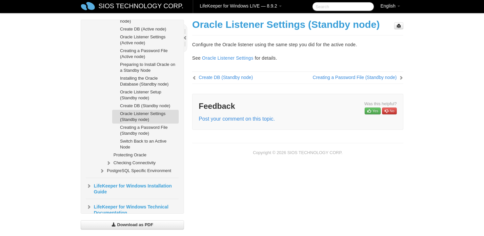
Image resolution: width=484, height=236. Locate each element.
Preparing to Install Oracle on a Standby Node (147, 67)
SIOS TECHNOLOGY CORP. (140, 6)
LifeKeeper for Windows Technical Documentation (127, 209)
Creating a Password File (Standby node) (144, 130)
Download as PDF (132, 224)
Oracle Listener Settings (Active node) (143, 39)
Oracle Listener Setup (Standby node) (140, 94)
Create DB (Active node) (143, 29)
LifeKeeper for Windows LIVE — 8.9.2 (241, 6)
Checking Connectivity (131, 163)
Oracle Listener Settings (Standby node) (143, 116)
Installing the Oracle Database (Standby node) (144, 81)
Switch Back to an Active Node (143, 144)
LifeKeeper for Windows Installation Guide (129, 188)
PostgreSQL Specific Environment (135, 171)
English (390, 6)
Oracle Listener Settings (227, 58)
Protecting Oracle (129, 154)
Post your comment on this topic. (237, 119)
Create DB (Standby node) (145, 105)
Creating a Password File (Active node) (144, 53)
